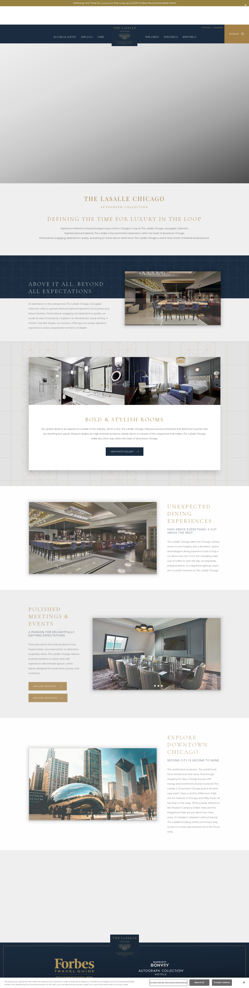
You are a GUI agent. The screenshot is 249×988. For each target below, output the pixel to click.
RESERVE (236, 9)
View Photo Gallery (122, 427)
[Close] (243, 982)
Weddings (171, 12)
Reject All (199, 982)
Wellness (152, 12)
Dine (101, 12)
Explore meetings (44, 661)
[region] (124, 983)
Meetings (189, 12)
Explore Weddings (45, 673)
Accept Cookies (222, 982)
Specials (87, 12)
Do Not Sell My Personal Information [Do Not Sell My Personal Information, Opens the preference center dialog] (168, 982)
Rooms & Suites (65, 12)
